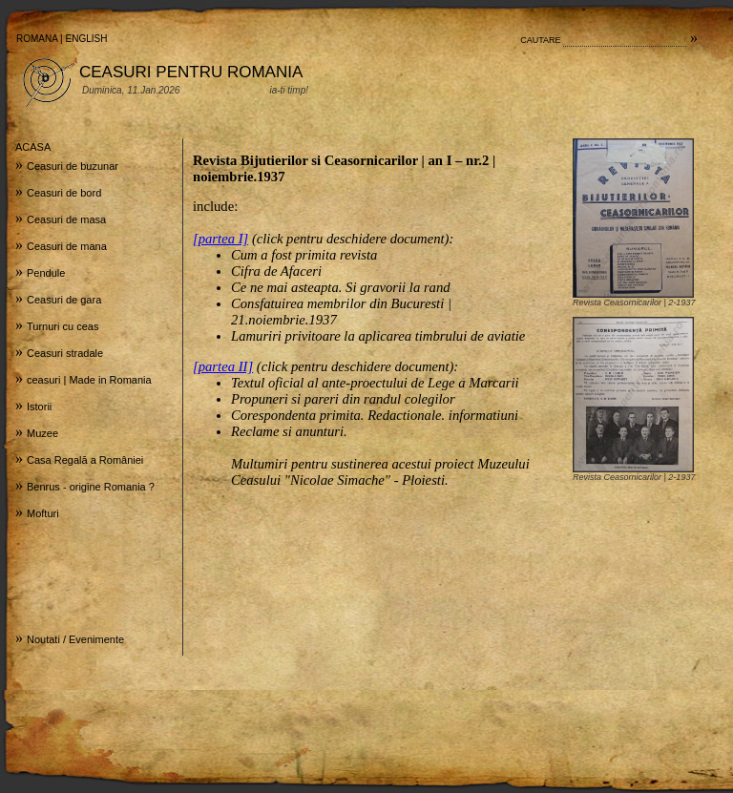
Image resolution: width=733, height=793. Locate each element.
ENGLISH (87, 38)
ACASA (33, 147)
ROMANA (36, 38)
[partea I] (220, 238)
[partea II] (223, 366)
